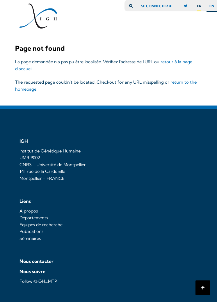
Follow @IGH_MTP (38, 281)
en (211, 6)
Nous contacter (36, 261)
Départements (33, 217)
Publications (31, 231)
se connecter (158, 6)
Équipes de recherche (41, 224)
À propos (28, 211)
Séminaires (30, 238)
